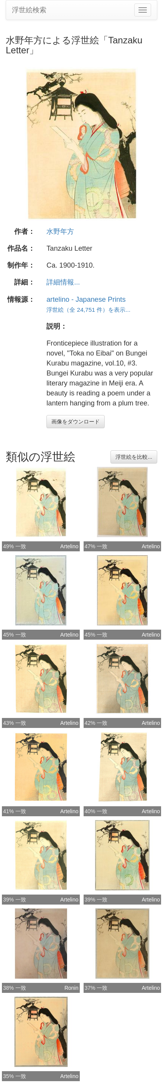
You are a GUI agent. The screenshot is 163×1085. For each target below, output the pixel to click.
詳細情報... (63, 282)
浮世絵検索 (29, 10)
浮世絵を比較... (133, 457)
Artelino (69, 546)
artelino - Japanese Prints (85, 299)
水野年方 (60, 231)
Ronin (71, 988)
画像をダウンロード (75, 421)
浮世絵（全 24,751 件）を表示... (88, 309)
